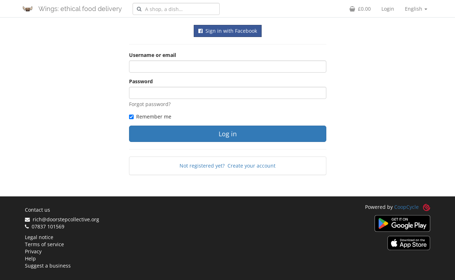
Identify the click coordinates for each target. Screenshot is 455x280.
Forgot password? (150, 104)
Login (387, 8)
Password (141, 81)
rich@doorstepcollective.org (62, 219)
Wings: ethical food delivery (80, 8)
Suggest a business (48, 265)
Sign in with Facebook (227, 30)
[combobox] (176, 9)
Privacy (33, 251)
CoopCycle (406, 207)
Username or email (152, 55)
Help (30, 258)
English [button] (416, 8)
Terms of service (44, 244)
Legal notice (39, 237)
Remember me (150, 116)
